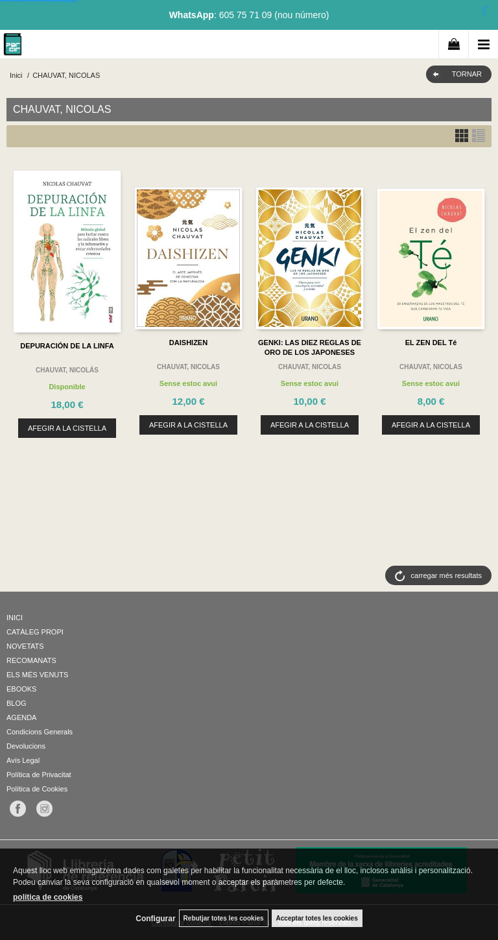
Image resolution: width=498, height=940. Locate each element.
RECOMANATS (31, 660)
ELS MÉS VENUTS (37, 675)
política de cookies (47, 897)
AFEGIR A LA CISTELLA (67, 428)
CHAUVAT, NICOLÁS (67, 370)
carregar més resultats (446, 575)
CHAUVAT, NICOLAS (188, 366)
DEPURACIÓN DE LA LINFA (66, 346)
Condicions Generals (39, 732)
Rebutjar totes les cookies (224, 918)
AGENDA (21, 717)
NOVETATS (25, 646)
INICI (14, 617)
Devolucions (25, 746)
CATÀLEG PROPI (35, 632)
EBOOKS (21, 689)
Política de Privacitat (38, 774)
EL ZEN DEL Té (431, 342)
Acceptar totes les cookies (317, 918)
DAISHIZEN (188, 342)
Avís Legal (23, 760)
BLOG (16, 703)
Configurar (155, 918)
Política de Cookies (36, 789)
